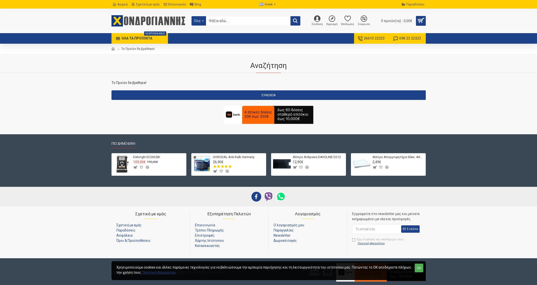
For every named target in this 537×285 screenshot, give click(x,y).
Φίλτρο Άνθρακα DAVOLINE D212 (317, 157)
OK (419, 268)
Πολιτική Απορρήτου (159, 272)
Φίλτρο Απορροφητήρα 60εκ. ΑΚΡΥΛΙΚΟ (398, 157)
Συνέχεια (269, 95)
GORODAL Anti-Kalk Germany (233, 157)
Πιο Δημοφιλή (123, 144)
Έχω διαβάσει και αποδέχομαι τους (378, 242)
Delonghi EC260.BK (146, 157)
